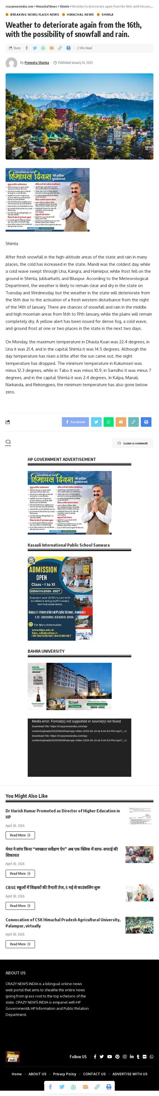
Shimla (108, 14)
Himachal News (80, 14)
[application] (79, 748)
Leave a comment (133, 443)
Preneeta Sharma (37, 62)
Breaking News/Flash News (34, 14)
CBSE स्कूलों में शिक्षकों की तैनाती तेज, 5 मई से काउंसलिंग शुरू (53, 887)
